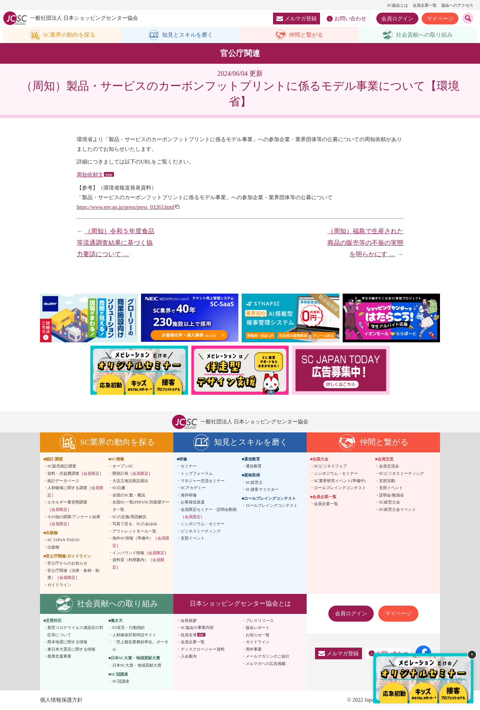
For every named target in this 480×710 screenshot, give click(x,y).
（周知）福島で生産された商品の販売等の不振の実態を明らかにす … (365, 243)
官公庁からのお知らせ (67, 563)
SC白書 (118, 488)
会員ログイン (397, 18)
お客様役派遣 (193, 502)
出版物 (53, 547)
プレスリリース (260, 620)
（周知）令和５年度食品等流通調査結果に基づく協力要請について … (115, 243)
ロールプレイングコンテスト (272, 505)
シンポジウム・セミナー (203, 524)
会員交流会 (389, 466)
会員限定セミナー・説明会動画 (209, 513)
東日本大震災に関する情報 (71, 649)
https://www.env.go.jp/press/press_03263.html (126, 207)
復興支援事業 (59, 656)
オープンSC (122, 466)
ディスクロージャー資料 (203, 649)
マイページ (440, 18)
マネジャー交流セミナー (203, 480)
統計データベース (63, 480)
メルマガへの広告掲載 (266, 664)
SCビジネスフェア (330, 466)
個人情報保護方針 (61, 700)
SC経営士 (254, 482)
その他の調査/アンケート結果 (73, 520)
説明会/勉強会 (391, 495)
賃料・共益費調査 (75, 473)
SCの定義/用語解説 (129, 516)
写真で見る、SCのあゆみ (134, 524)
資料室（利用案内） (138, 564)
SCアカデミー (193, 488)
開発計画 (132, 473)
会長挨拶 (189, 620)
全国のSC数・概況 (128, 495)
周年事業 (254, 649)
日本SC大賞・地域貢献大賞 (136, 665)
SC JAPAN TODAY (63, 540)
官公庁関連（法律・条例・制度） (73, 574)
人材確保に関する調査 (75, 492)
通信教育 (254, 466)
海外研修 (189, 495)
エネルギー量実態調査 (67, 506)
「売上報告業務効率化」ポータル (140, 646)
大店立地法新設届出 (130, 480)
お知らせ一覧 (258, 635)
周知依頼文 (90, 175)
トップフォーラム (197, 473)
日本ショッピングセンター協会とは (240, 603)
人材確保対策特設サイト (134, 635)
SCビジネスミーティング (401, 473)
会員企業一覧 (425, 5)
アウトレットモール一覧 (134, 531)
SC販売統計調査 (61, 466)
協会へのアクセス (457, 5)
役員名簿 (189, 635)
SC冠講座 (120, 681)
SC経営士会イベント (397, 509)
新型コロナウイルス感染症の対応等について (75, 632)
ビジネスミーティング (201, 531)
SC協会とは (397, 5)
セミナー (189, 466)
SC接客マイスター (262, 489)
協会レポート (258, 628)
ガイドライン (59, 585)
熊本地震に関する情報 (67, 642)
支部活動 (387, 480)
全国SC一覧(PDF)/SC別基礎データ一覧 (140, 506)
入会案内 (189, 656)
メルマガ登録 (296, 18)
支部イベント (193, 538)
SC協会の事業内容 (197, 628)
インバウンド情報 (140, 553)
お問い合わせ (346, 19)
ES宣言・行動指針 (128, 628)
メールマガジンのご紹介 (268, 656)
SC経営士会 (389, 502)
